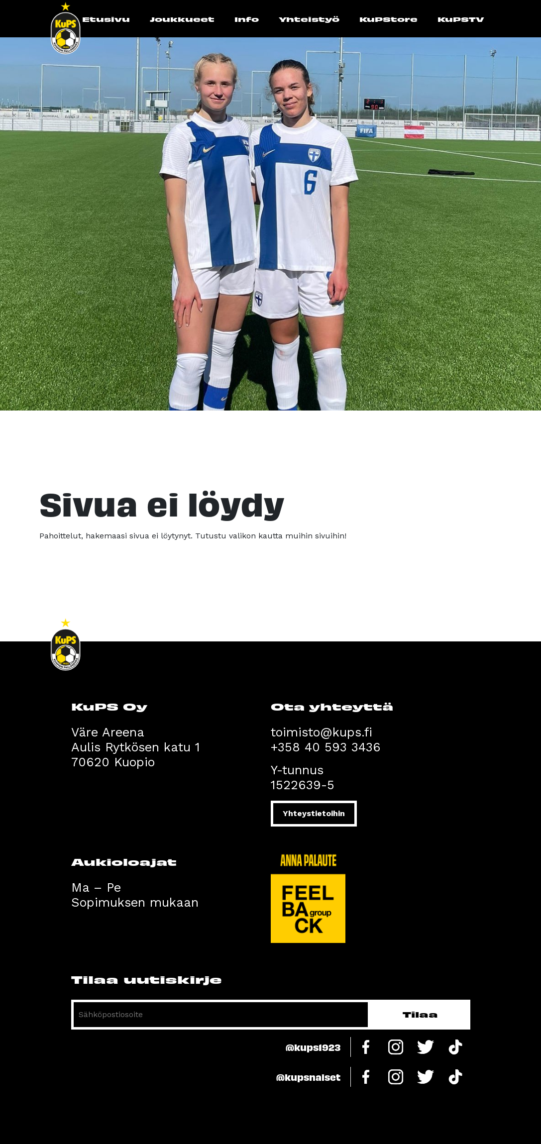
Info (246, 18)
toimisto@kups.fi (321, 732)
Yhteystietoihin (314, 813)
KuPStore (388, 18)
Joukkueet (182, 18)
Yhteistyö (309, 18)
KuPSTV (460, 18)
